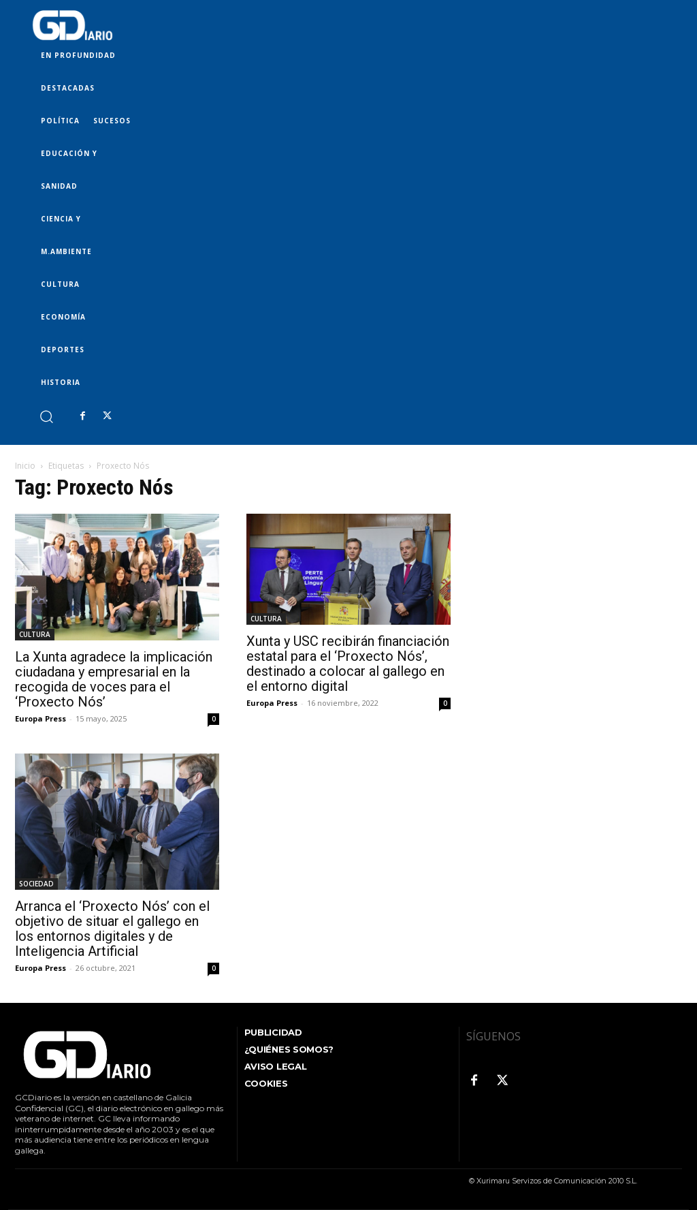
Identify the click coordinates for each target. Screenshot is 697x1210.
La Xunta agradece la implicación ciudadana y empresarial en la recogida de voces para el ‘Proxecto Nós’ (113, 679)
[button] (46, 416)
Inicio (25, 465)
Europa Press (40, 718)
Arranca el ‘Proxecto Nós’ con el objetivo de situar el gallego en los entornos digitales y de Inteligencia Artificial (112, 928)
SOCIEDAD (36, 883)
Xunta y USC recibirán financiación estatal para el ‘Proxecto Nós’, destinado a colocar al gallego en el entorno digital (347, 663)
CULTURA (34, 634)
